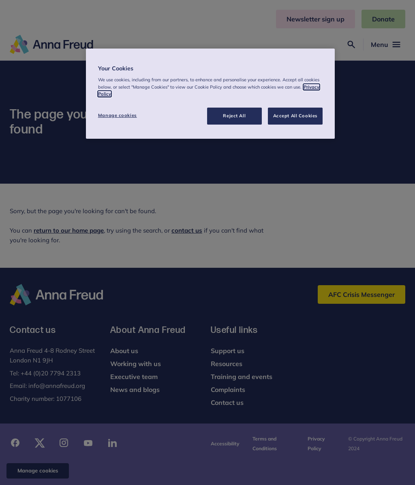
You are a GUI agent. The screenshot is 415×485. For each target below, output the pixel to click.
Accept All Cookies (295, 116)
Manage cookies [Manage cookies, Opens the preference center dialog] (117, 115)
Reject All (234, 116)
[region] (210, 94)
